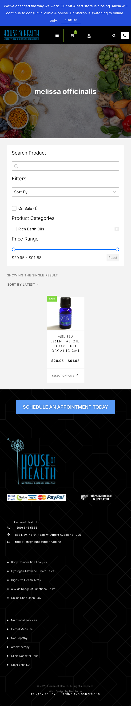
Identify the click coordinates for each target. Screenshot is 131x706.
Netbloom (75, 691)
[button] (57, 35)
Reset (112, 258)
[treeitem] (65, 229)
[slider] (14, 249)
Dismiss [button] (71, 20)
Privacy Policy (43, 694)
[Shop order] (23, 284)
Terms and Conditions (81, 694)
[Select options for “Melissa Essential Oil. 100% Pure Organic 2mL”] (65, 376)
